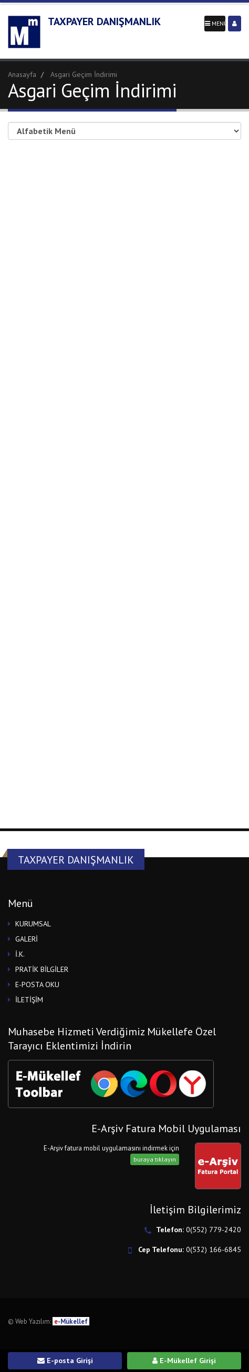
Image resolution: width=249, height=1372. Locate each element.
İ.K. (20, 954)
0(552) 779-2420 (213, 1229)
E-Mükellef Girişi (184, 1360)
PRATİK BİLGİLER (41, 969)
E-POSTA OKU (37, 984)
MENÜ (215, 23)
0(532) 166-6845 (213, 1249)
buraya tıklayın (154, 1159)
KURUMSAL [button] (33, 923)
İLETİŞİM (29, 999)
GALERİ (26, 939)
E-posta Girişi (65, 1360)
